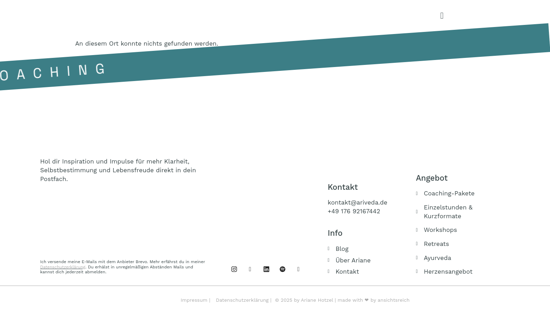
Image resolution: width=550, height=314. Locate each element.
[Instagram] (250, 269)
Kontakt (343, 187)
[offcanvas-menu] (442, 16)
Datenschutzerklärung (63, 267)
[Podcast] (282, 269)
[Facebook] (234, 269)
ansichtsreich (393, 300)
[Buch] (298, 269)
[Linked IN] (266, 269)
